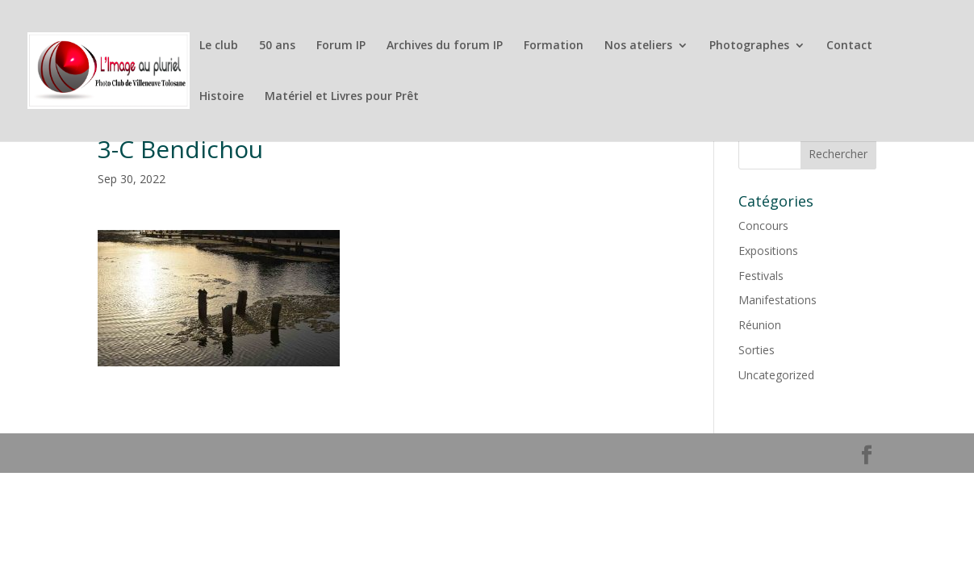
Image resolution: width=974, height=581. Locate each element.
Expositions (768, 250)
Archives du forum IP (445, 46)
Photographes (749, 46)
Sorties (756, 349)
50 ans (277, 46)
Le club (218, 46)
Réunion (759, 324)
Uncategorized (776, 374)
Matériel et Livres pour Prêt (342, 96)
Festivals (761, 275)
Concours (763, 225)
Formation (553, 46)
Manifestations (777, 299)
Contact (849, 46)
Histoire (221, 96)
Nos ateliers (638, 46)
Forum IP (341, 46)
